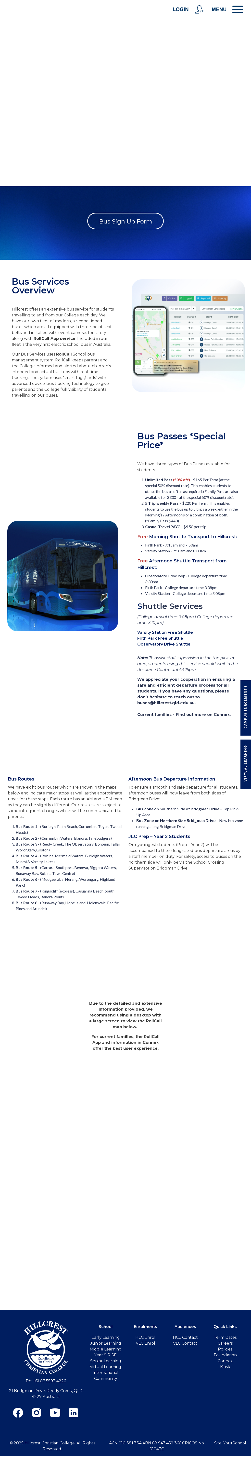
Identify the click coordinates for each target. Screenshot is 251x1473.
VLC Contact (185, 1343)
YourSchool (234, 1443)
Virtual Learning (245, 763)
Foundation (225, 1355)
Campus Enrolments (245, 707)
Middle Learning (106, 1349)
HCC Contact (185, 1337)
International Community (105, 1375)
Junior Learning (105, 1343)
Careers (225, 1343)
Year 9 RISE (105, 1355)
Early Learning (105, 1337)
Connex (225, 1361)
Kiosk (225, 1366)
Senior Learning (105, 1361)
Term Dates (225, 1337)
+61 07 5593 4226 (49, 1381)
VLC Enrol (145, 1343)
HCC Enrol (145, 1337)
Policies (225, 1349)
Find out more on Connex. (203, 714)
